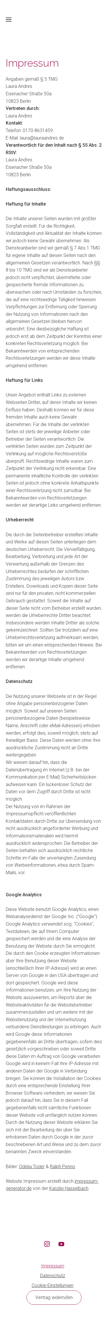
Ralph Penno (62, 1166)
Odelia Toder (32, 1166)
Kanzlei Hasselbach (68, 1188)
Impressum (52, 1266)
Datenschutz (52, 1275)
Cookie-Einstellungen (52, 1285)
